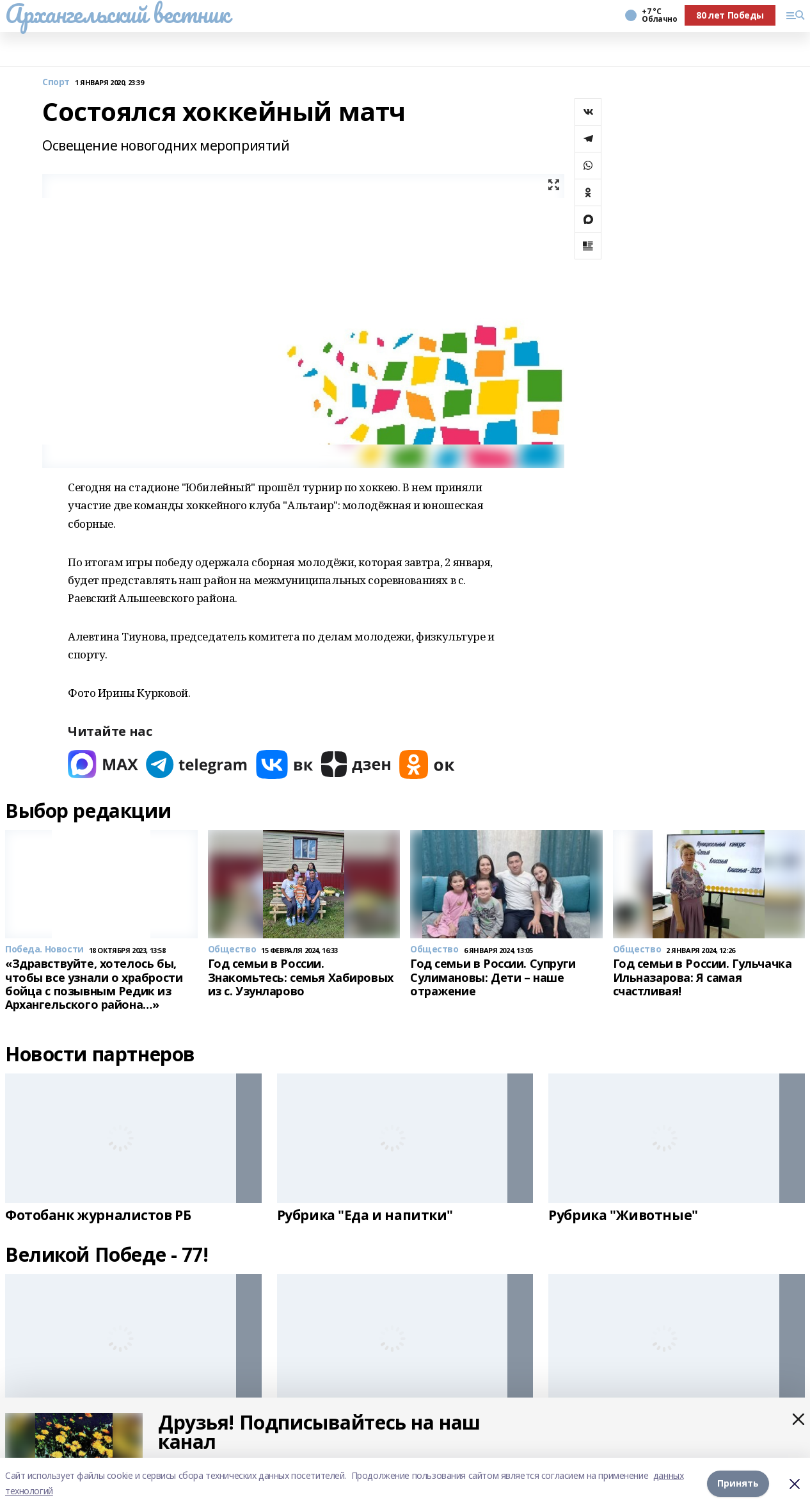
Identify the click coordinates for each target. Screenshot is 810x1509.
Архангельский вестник (117, 13)
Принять (738, 1483)
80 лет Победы (730, 15)
